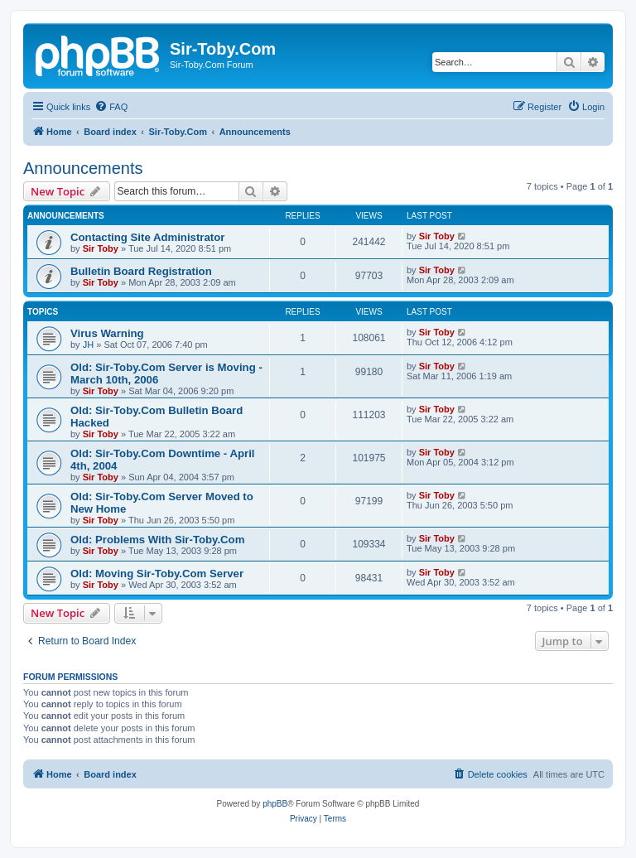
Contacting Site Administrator (147, 237)
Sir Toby (100, 248)
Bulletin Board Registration (141, 271)
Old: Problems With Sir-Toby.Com (157, 539)
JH (88, 344)
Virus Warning (107, 333)
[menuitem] (111, 107)
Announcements (83, 168)
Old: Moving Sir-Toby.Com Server (156, 573)
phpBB (275, 803)
